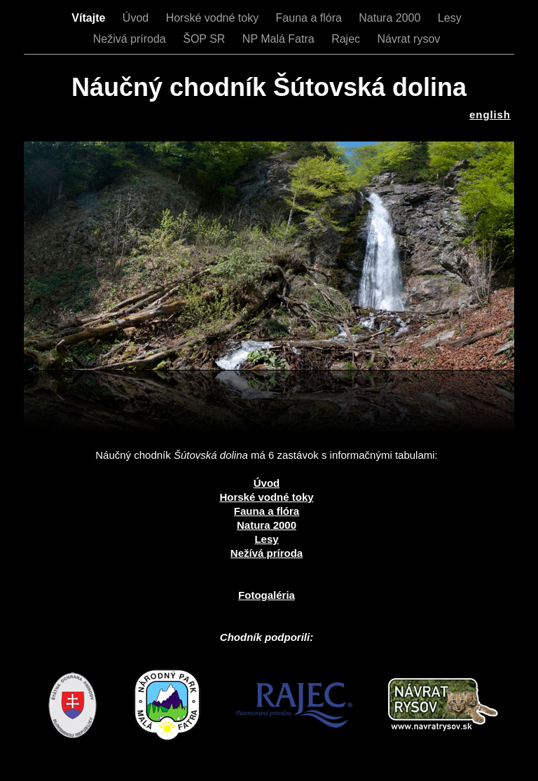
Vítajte (89, 18)
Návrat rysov (408, 39)
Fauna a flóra (310, 18)
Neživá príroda (131, 39)
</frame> (94, 557)
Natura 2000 (391, 18)
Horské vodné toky (214, 18)
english (490, 114)
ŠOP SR (205, 39)
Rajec (347, 39)
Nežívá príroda (266, 553)
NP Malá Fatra (279, 39)
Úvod (137, 18)
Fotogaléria (266, 595)
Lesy (450, 18)
